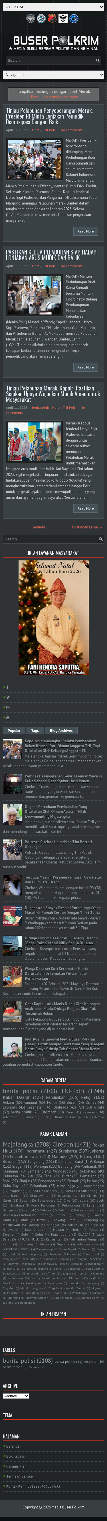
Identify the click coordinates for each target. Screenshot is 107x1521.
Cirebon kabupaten (34, 1215)
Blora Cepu (93, 1268)
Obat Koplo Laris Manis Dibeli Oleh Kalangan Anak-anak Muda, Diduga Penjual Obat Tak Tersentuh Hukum (62, 1008)
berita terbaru (13, 1367)
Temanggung (60, 1234)
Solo (24, 1234)
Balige (78, 1264)
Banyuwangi (44, 1249)
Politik (52, 1102)
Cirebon (63, 1144)
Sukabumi (75, 1225)
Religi (86, 1097)
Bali (35, 1191)
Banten (51, 1191)
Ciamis (92, 1195)
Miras (70, 1112)
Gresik (11, 1254)
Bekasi (8, 1215)
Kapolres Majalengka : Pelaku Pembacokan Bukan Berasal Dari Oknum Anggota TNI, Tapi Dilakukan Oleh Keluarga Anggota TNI (62, 746)
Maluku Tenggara (31, 1288)
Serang (8, 1234)
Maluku (58, 1229)
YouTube (99, 1117)
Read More (86, 231)
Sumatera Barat (89, 1298)
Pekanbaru (38, 1185)
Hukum (8, 1102)
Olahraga (60, 1107)
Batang (43, 1268)
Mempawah (11, 1225)
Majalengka (18, 1144)
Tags (35, 731)
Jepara (83, 1200)
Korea (88, 1278)
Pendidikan (56, 1097)
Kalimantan (54, 1239)
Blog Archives (61, 731)
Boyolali (10, 1161)
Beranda (38, 527)
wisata (99, 1107)
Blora (94, 1225)
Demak (73, 1181)
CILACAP (84, 1234)
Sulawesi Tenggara (19, 1264)
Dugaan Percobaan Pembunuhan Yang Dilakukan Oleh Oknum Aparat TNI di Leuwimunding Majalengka (56, 811)
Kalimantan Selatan (21, 1278)
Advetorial (10, 1117)
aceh (100, 1200)
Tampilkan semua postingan (54, 96)
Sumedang (89, 1191)
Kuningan (10, 1171)
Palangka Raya (88, 1244)
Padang (33, 1225)
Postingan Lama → (87, 527)
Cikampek (29, 1273)
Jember (83, 1273)
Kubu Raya (12, 1185)
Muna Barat (91, 1254)
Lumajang (92, 1283)
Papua (93, 1229)
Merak (36, 130)
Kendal (29, 1210)
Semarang (35, 1171)
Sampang (65, 1259)
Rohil (7, 1181)
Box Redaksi (16, 1456)
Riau (30, 1176)
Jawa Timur (48, 1273)
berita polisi (41, 407)
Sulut (39, 1234)
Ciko (67, 1200)
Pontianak (89, 1166)
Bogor (24, 1200)
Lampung (91, 1220)
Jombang (98, 1273)
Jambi (41, 1220)
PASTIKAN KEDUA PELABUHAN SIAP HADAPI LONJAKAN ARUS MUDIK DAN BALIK (52, 254)
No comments (72, 130)
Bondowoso (10, 1273)
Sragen (17, 1166)
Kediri (7, 1244)
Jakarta (97, 1151)
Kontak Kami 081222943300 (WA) (33, 1486)
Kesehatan (35, 1107)
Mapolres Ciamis (59, 1288)
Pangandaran (48, 1181)
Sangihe (82, 1259)
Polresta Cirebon (86, 1210)
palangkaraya (68, 1195)
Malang (63, 1210)
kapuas (63, 1264)
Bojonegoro (46, 1200)
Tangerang (36, 1161)
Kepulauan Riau (52, 1278)
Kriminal (30, 1102)
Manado (59, 1156)
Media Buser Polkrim (68, 1507)
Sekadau (98, 1259)
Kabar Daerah (17, 1097)
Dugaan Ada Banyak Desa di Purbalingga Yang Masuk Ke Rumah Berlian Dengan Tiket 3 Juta (62, 910)
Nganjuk (63, 1244)
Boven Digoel (67, 1249)
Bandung (65, 1166)
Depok (100, 1249)
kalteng (92, 1205)
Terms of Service (19, 1476)
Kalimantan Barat (69, 1161)
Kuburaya (10, 1176)
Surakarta (68, 1151)
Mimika (81, 1288)
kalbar (92, 1181)
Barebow (27, 1268)
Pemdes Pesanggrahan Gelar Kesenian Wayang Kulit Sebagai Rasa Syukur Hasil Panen (63, 778)
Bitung (86, 1156)
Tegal (48, 1176)
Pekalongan (71, 1205)
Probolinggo (79, 1293)
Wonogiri (41, 1166)
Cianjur (24, 1181)
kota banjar (12, 1195)
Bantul (11, 1268)
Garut (7, 1200)
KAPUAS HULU (28, 1239)
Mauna (71, 1254)
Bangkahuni (96, 1264)
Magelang (17, 1191)
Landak (73, 1283)
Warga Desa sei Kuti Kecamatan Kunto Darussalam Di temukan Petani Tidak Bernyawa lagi (56, 973)
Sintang (78, 1215)
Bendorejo (74, 1268)
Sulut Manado (63, 1298)
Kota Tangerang (32, 1254)
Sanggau (53, 1225)
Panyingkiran (11, 1259)
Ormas (91, 1102)
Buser (71, 1102)
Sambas (48, 1259)
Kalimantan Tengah (84, 1239)
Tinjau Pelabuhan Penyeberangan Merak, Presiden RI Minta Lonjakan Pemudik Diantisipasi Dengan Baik (49, 116)
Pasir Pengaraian (55, 1293)
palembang (25, 1302)
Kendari (60, 1215)
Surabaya (17, 1205)
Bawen (57, 1268)
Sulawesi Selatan (37, 1298)
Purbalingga (66, 1186)
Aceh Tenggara (43, 1205)
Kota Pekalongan (29, 1283)
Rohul (68, 1191)
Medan (76, 1229)
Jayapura (67, 1273)
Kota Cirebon (35, 1229)
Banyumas (10, 1210)
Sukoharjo (88, 1171)
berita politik (21, 1112)
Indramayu (35, 1151)
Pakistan (13, 1293)
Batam (24, 1220)
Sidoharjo (98, 1293)
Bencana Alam (65, 1117)
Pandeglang (31, 1293)
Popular (14, 731)
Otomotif (48, 1112)
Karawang (10, 1229)
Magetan (9, 1288)
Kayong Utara (64, 1220)
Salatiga (31, 1259)
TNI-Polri (49, 130)
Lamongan (55, 1283)
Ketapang (26, 1244)
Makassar (55, 1254)
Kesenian (90, 1112)
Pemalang (88, 1176)
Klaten (73, 1278)
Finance (31, 1117)
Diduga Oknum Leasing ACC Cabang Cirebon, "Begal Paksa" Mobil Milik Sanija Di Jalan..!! (61, 940)
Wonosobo (62, 1171)
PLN (81, 1107)
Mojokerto (97, 1288)
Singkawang (39, 1195)
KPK (46, 1117)
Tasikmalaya (46, 1264)
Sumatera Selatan (16, 1249)
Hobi (85, 1117)
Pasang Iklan (16, 1466)
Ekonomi (10, 1107)
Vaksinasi (35, 1367)
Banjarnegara (94, 1186)
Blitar (66, 1176)
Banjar (99, 1161)
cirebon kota (27, 1156)
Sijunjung (13, 1298)
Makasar (46, 1210)
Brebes (86, 1249)
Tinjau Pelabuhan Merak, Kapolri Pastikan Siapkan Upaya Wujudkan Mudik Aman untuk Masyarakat (53, 393)
